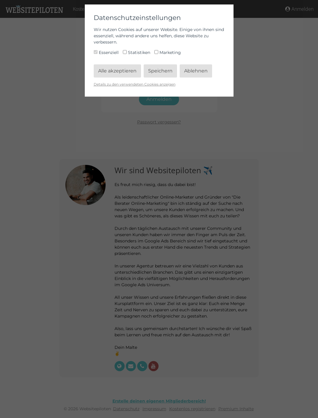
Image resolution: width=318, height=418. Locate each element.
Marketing (167, 52)
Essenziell (107, 52)
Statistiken (137, 52)
